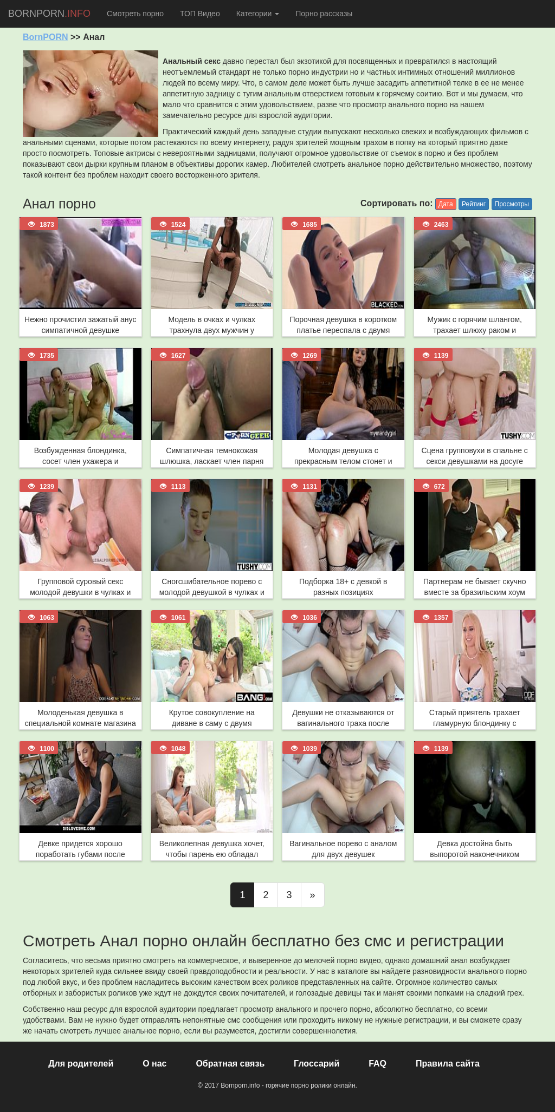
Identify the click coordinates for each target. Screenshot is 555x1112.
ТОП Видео (200, 13)
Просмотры (512, 204)
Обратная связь (230, 1063)
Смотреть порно (135, 13)
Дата (445, 204)
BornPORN (45, 37)
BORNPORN (49, 13)
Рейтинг (474, 204)
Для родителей (80, 1063)
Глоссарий (316, 1063)
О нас (154, 1063)
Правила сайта (448, 1063)
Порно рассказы (323, 13)
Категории (258, 13)
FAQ (377, 1063)
